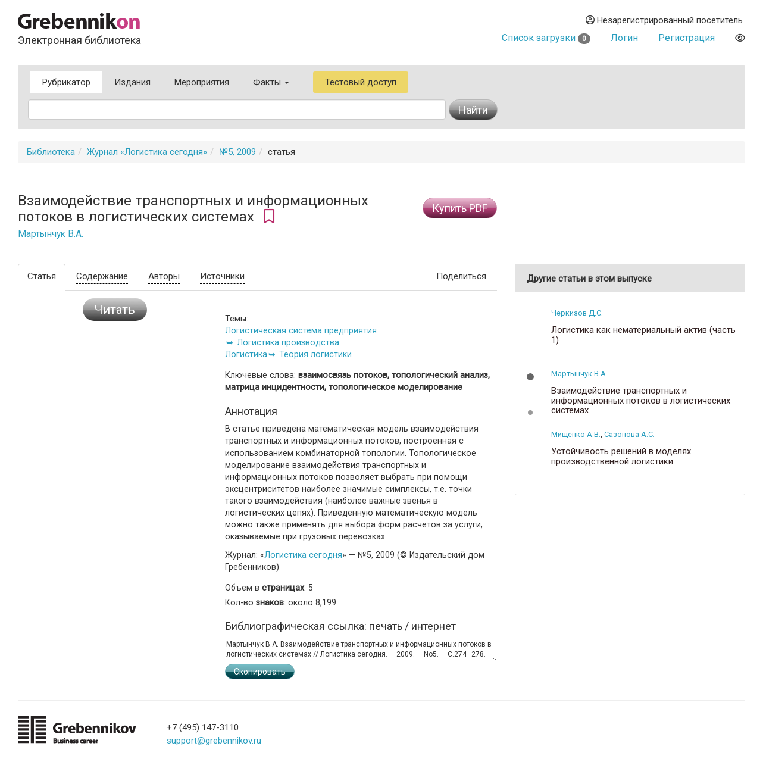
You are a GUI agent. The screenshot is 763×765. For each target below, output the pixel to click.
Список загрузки (546, 37)
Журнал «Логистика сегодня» (147, 151)
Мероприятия (201, 82)
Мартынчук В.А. (50, 234)
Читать (115, 309)
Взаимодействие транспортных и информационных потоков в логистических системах (640, 401)
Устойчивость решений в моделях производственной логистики (621, 456)
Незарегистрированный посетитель (664, 20)
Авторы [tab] (164, 276)
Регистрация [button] (686, 37)
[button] (530, 377)
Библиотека (51, 151)
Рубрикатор (66, 82)
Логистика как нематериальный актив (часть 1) (643, 335)
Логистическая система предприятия (301, 330)
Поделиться (461, 276)
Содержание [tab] (102, 276)
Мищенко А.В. (576, 434)
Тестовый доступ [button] (360, 82)
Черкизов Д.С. (577, 312)
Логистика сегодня (303, 555)
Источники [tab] (222, 276)
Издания (132, 82)
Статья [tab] (41, 276)
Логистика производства (288, 342)
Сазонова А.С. (629, 434)
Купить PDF (459, 208)
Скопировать (260, 671)
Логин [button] (624, 37)
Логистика (246, 354)
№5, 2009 (237, 151)
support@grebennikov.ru (214, 740)
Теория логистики (315, 354)
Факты (271, 82)
